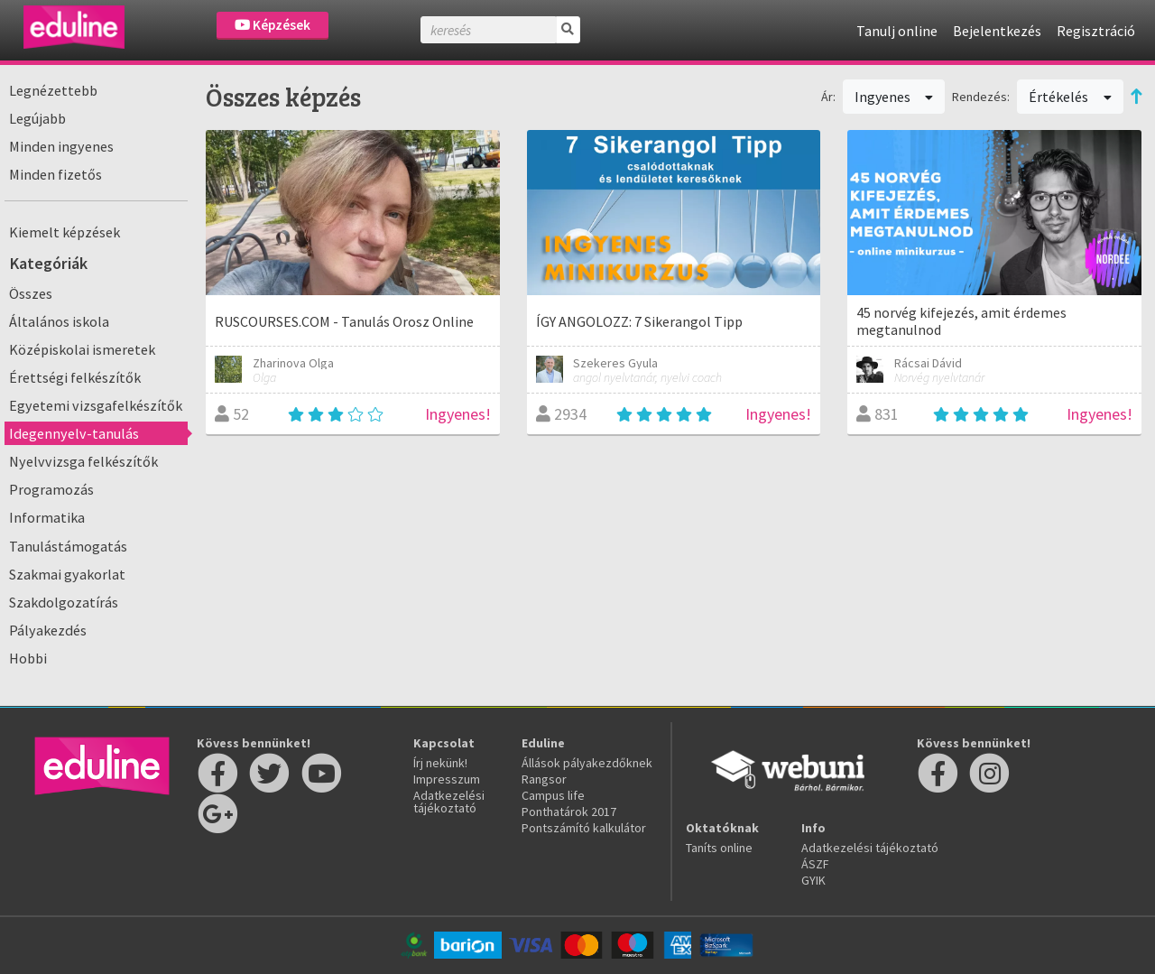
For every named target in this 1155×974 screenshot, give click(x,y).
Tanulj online (897, 31)
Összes (30, 293)
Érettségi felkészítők (75, 377)
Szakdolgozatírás (63, 602)
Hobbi (28, 658)
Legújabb (37, 118)
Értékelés (1070, 97)
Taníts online (719, 847)
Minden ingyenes (61, 146)
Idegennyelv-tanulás (74, 433)
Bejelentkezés (997, 31)
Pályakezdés (48, 630)
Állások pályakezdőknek (587, 763)
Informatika (47, 517)
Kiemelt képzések (64, 232)
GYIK (813, 880)
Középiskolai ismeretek (82, 349)
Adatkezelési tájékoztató (449, 801)
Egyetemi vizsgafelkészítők (95, 405)
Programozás (51, 489)
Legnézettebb (53, 90)
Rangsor (544, 779)
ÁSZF (815, 864)
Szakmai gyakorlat (67, 574)
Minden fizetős (55, 174)
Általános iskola (59, 321)
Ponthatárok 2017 (569, 811)
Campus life (553, 795)
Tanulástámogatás (68, 546)
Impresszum (446, 779)
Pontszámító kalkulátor (584, 828)
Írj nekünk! (440, 763)
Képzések (272, 24)
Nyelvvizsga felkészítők (83, 461)
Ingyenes (894, 97)
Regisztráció (1096, 31)
